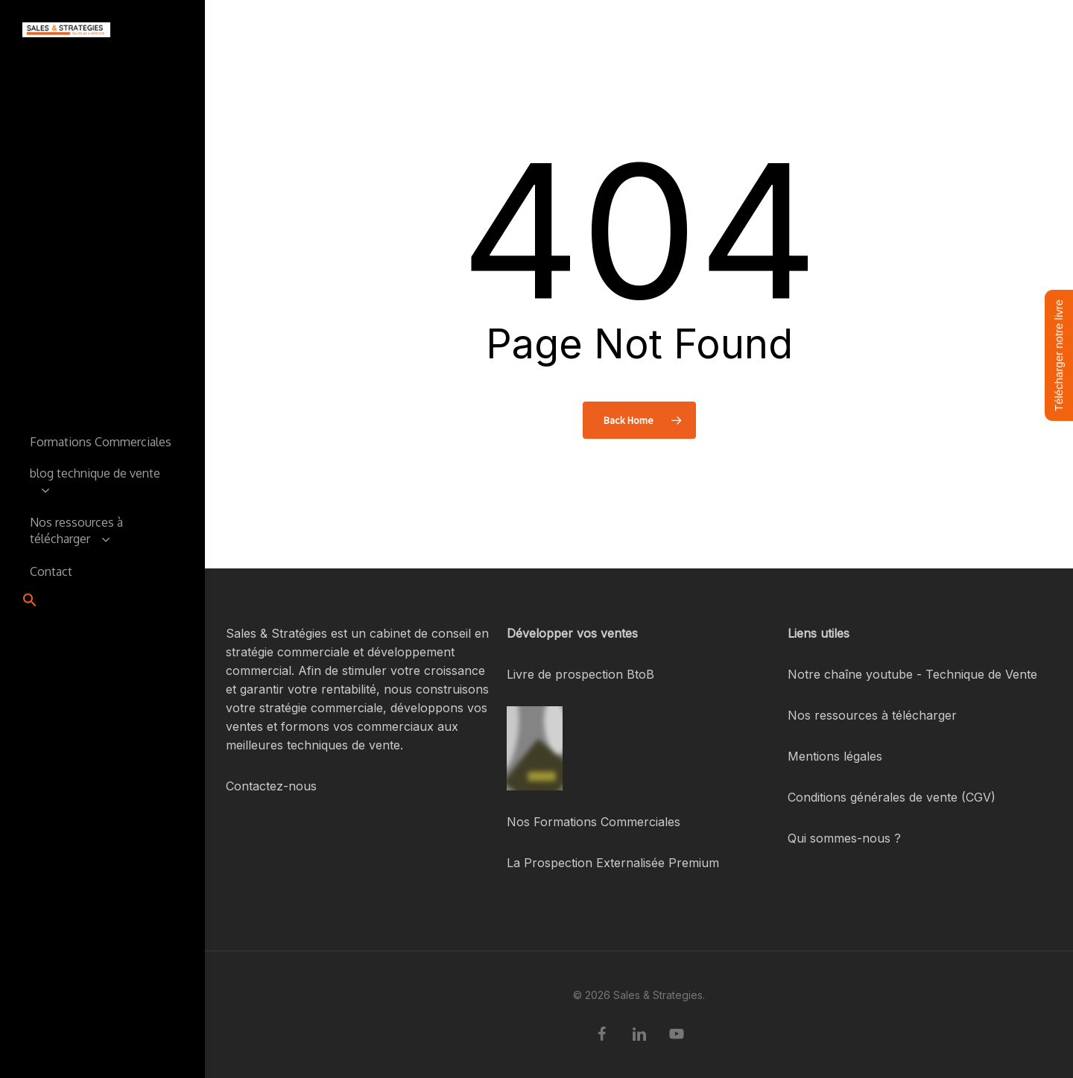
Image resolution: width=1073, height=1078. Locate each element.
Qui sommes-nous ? (844, 838)
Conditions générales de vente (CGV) (892, 797)
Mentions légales (835, 756)
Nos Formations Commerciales (593, 821)
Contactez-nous (271, 786)
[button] (29, 601)
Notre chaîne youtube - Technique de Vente (912, 674)
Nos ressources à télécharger (872, 715)
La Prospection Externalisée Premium (613, 862)
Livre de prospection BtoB (580, 674)
